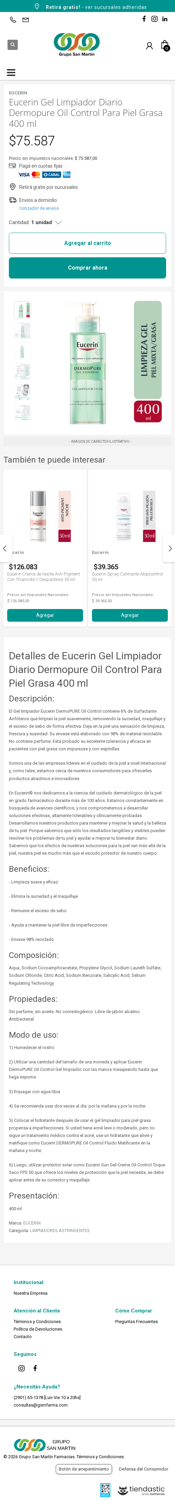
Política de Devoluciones (38, 1329)
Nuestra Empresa (31, 1293)
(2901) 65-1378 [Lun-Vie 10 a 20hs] (47, 1397)
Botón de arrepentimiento (84, 1469)
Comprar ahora (87, 267)
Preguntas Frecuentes (136, 1321)
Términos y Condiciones (37, 1321)
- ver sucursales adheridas (90, 6)
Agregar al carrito (87, 243)
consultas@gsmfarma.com (41, 1405)
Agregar (45, 615)
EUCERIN (32, 1223)
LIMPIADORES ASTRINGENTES (60, 1230)
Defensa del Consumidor (143, 1469)
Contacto (23, 1336)
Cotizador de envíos (39, 208)
